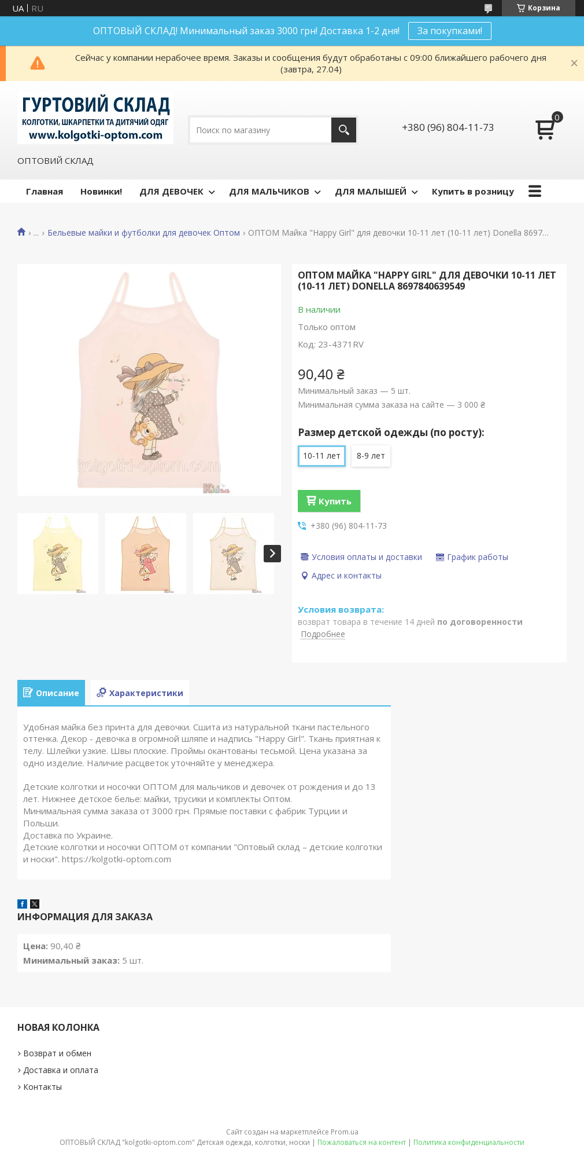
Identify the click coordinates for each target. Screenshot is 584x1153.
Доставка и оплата (60, 1069)
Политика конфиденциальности (468, 1142)
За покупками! (449, 30)
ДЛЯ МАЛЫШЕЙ (370, 191)
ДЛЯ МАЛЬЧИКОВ (269, 191)
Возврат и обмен (57, 1053)
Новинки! (101, 191)
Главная (44, 191)
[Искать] (343, 130)
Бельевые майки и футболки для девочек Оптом (143, 233)
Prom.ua (344, 1132)
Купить (335, 501)
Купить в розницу (473, 191)
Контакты (42, 1086)
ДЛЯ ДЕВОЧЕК (171, 191)
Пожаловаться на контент (361, 1142)
